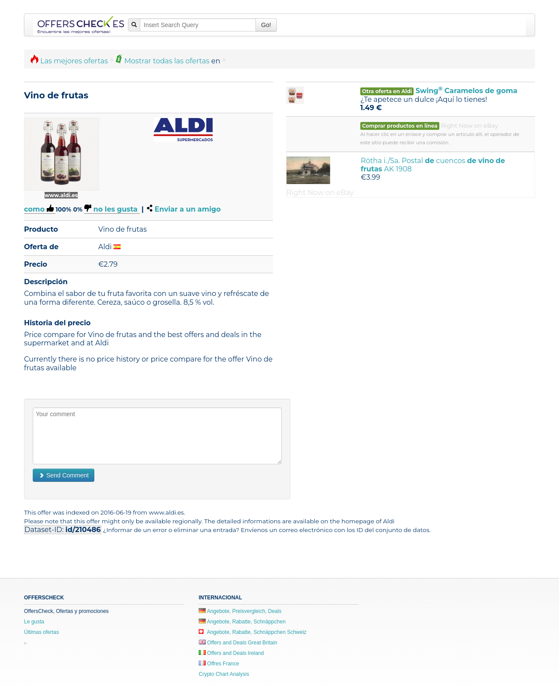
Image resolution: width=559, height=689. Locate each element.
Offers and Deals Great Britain (238, 643)
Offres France (219, 664)
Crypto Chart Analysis (224, 674)
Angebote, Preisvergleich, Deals (240, 611)
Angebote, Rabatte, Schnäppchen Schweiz (253, 632)
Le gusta (34, 622)
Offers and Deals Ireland (231, 653)
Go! (266, 24)
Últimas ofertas (41, 632)
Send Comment (63, 475)
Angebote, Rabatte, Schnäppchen (242, 622)
